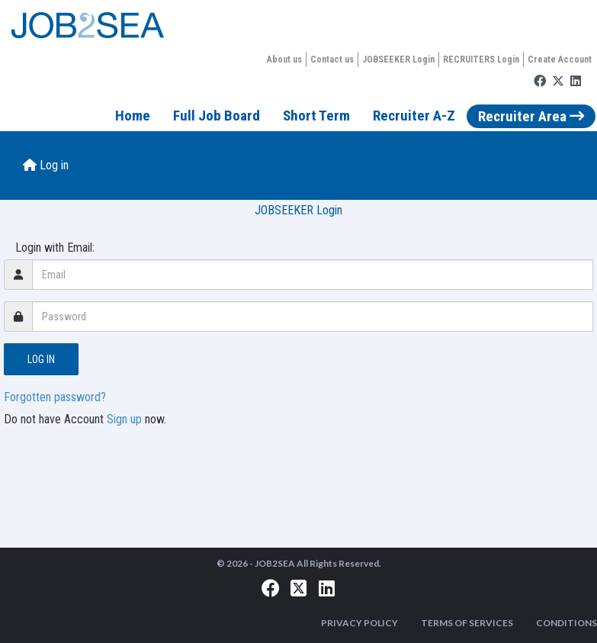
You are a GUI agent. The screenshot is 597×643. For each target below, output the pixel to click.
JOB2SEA (275, 563)
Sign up (124, 419)
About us (284, 59)
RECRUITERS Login (481, 59)
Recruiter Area (531, 116)
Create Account (560, 59)
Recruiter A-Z (414, 115)
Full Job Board (216, 115)
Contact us (332, 59)
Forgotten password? (55, 397)
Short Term (316, 115)
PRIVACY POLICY (359, 623)
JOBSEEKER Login (398, 59)
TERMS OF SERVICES (467, 623)
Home (132, 115)
